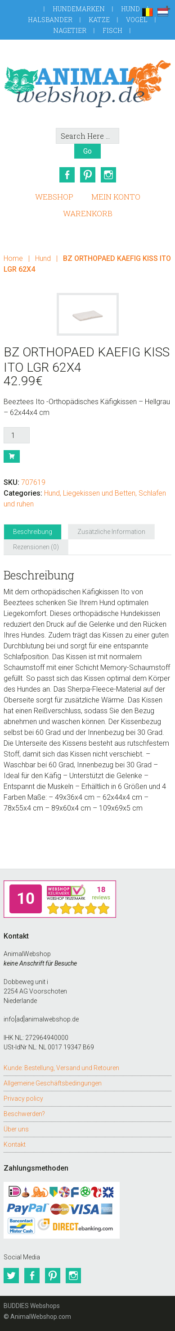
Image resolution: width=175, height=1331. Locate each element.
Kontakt (15, 1144)
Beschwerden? (24, 1113)
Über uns (16, 1129)
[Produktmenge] (17, 435)
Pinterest (87, 174)
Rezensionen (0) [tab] (36, 547)
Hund (130, 9)
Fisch (112, 30)
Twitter (11, 1275)
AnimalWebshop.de (87, 83)
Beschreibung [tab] (32, 531)
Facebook (67, 174)
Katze (99, 19)
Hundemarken (79, 9)
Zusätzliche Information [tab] (111, 531)
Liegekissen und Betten (99, 493)
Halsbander (50, 19)
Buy (12, 456)
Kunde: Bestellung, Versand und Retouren (61, 1067)
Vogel (137, 19)
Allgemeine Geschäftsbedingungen (53, 1083)
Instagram (108, 174)
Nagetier (69, 30)
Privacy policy (23, 1098)
